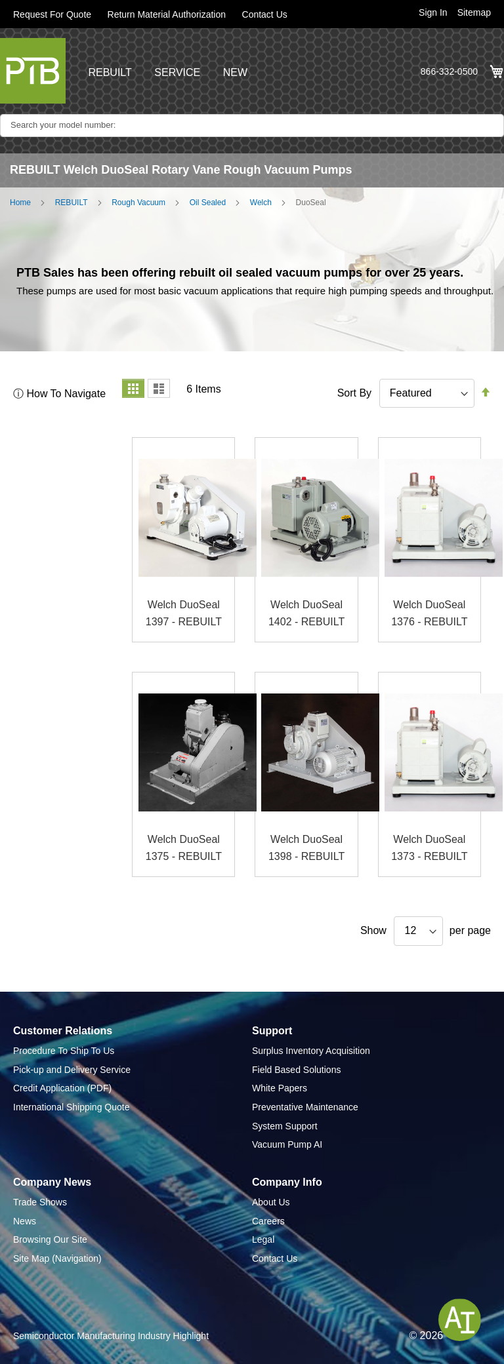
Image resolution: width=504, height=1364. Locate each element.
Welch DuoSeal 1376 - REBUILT (429, 613)
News (24, 1221)
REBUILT (109, 72)
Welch (261, 202)
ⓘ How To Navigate (59, 393)
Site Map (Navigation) (57, 1258)
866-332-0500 (449, 71)
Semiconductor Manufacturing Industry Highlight (111, 1336)
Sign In (433, 12)
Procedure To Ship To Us (63, 1050)
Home (20, 202)
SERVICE (177, 72)
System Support (285, 1126)
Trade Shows (40, 1202)
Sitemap (474, 12)
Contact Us (264, 14)
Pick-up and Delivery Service (72, 1069)
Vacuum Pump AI (287, 1144)
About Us (271, 1202)
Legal (263, 1239)
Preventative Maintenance (305, 1107)
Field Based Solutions (296, 1069)
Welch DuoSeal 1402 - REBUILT (306, 613)
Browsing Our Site (50, 1239)
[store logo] (33, 71)
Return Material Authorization (167, 14)
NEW (235, 72)
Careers (268, 1221)
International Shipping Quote (71, 1107)
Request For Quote (52, 14)
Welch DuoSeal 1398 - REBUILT (306, 848)
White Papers (279, 1088)
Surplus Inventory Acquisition (311, 1050)
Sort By (354, 393)
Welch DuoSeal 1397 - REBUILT (184, 613)
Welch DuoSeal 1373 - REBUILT (429, 848)
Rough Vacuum (138, 202)
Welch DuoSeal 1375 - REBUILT (184, 848)
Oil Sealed (208, 202)
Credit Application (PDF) (62, 1088)
